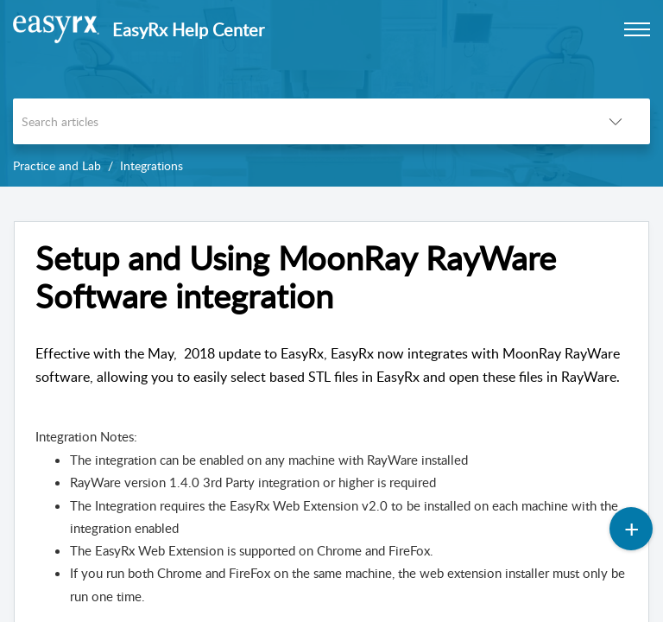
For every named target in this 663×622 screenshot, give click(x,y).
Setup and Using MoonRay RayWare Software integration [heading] (295, 277)
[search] (297, 121)
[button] (615, 121)
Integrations (151, 165)
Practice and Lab (57, 165)
